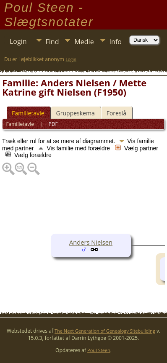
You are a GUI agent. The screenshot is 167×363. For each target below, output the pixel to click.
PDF (53, 124)
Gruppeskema (75, 113)
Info (116, 41)
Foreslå (116, 113)
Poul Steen (98, 350)
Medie (84, 41)
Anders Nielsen (90, 242)
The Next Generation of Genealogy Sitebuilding (105, 331)
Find (52, 41)
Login (18, 41)
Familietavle (28, 113)
